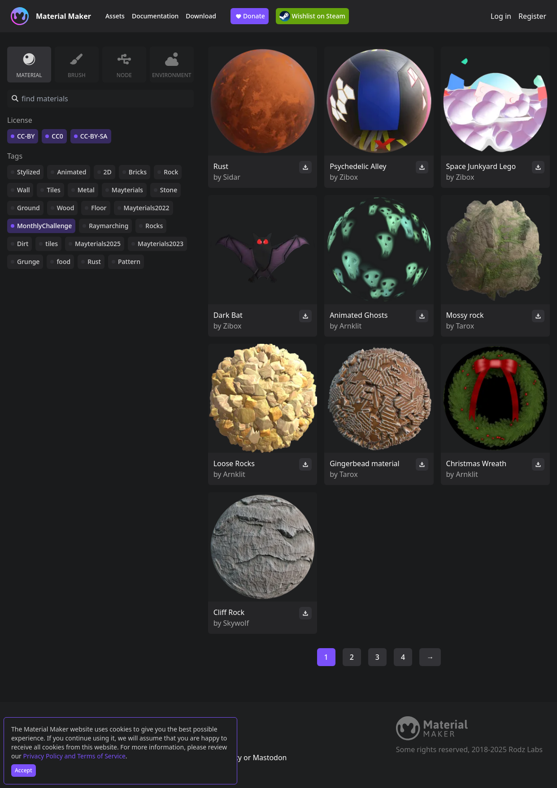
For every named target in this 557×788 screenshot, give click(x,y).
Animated (71, 172)
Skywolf (236, 623)
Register (532, 16)
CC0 (57, 136)
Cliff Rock (228, 612)
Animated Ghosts (358, 315)
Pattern (129, 261)
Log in (501, 16)
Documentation (155, 16)
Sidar (231, 177)
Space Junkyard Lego (481, 166)
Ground (28, 207)
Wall (23, 190)
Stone (168, 190)
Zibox (348, 177)
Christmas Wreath (476, 463)
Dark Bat (228, 315)
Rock (171, 172)
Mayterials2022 (147, 207)
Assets (115, 16)
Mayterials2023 (160, 243)
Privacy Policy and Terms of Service (74, 756)
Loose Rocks (234, 463)
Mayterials (127, 190)
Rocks (154, 225)
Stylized (28, 172)
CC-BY (26, 136)
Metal (86, 190)
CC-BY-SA (94, 136)
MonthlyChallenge (44, 225)
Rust (94, 261)
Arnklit (350, 326)
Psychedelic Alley (358, 166)
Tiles (53, 190)
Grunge (28, 261)
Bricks (138, 172)
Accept (23, 770)
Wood (65, 207)
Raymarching (108, 225)
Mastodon (269, 757)
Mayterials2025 (98, 243)
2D (108, 172)
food (63, 261)
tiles (51, 243)
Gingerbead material (365, 463)
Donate (249, 16)
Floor (98, 207)
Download (201, 16)
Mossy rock (465, 315)
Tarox (465, 326)
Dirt (22, 243)
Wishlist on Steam (312, 16)
